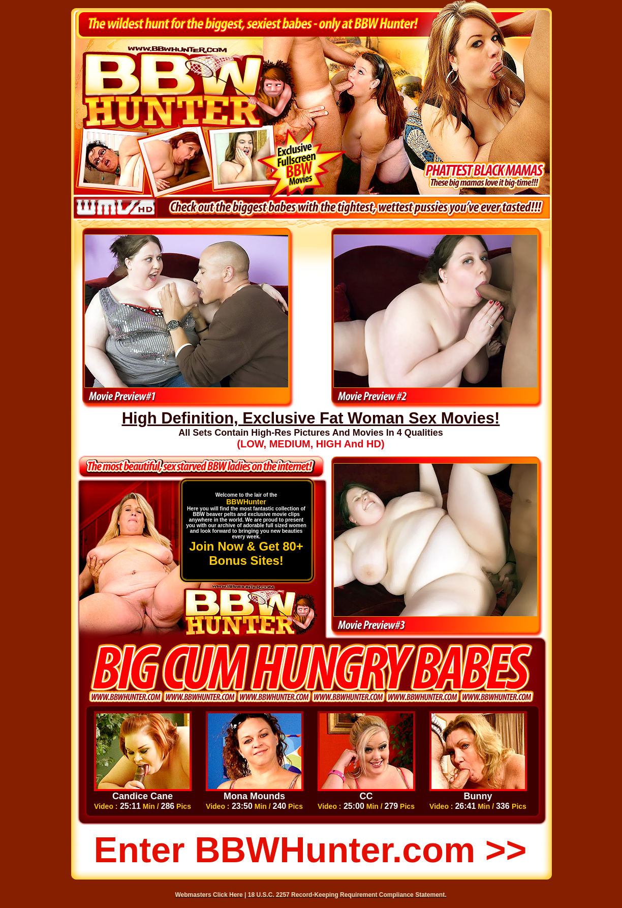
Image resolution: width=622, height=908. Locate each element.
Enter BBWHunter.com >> (310, 850)
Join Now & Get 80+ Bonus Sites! (246, 553)
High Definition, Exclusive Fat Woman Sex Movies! (311, 418)
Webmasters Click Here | (211, 894)
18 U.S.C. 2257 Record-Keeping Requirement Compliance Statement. (347, 894)
